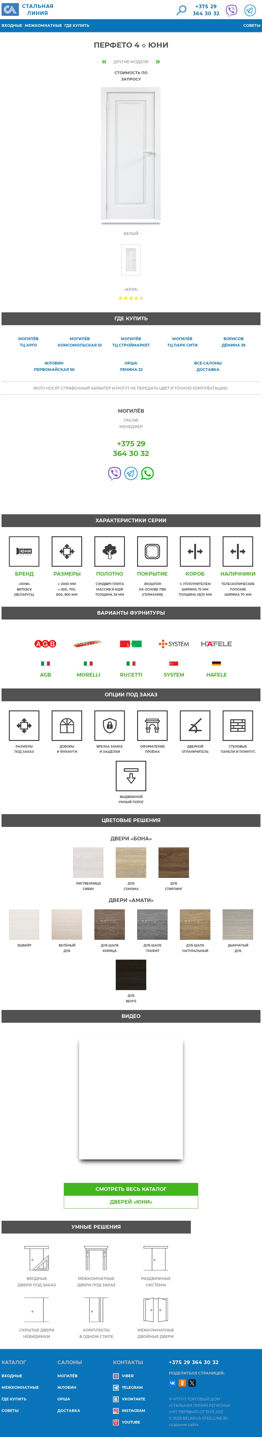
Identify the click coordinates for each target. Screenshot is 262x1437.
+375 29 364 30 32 (194, 1362)
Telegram (128, 1387)
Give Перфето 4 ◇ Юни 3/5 (131, 298)
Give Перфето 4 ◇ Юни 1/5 (120, 298)
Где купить (76, 25)
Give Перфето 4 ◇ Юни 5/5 (141, 298)
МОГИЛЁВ (67, 1376)
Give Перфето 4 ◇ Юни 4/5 (136, 298)
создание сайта (183, 1424)
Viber (123, 1376)
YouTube (126, 1422)
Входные (12, 25)
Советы (251, 25)
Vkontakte (129, 1399)
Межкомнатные (43, 25)
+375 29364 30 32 (206, 10)
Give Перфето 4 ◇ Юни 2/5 (126, 298)
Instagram (129, 1410)
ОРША (63, 1399)
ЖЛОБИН (66, 1387)
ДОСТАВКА (68, 1410)
